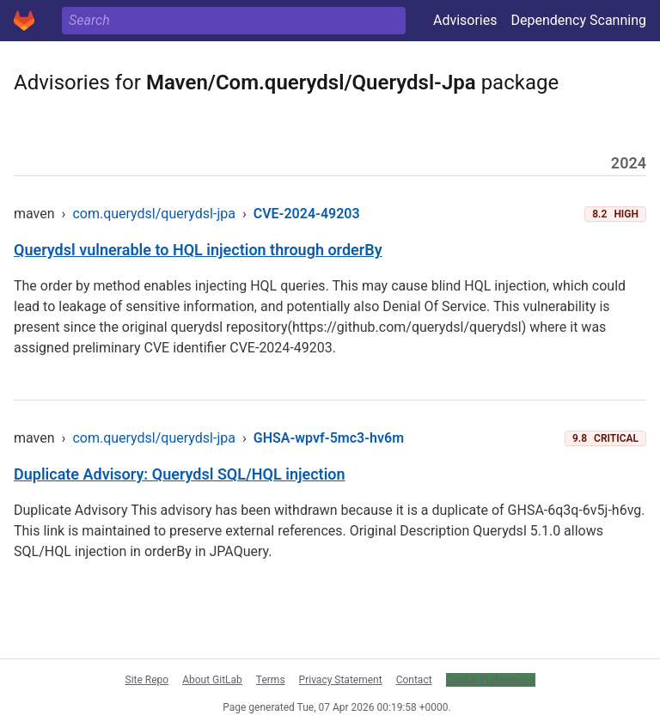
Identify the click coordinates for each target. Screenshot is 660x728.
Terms (270, 680)
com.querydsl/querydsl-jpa (153, 213)
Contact (414, 680)
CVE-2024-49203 (307, 213)
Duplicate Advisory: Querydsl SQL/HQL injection (179, 474)
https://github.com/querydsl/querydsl (407, 327)
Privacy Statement (340, 680)
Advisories (465, 20)
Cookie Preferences (490, 680)
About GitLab (212, 680)
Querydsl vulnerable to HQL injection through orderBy (198, 250)
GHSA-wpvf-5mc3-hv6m (329, 438)
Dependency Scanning (578, 20)
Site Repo (147, 680)
